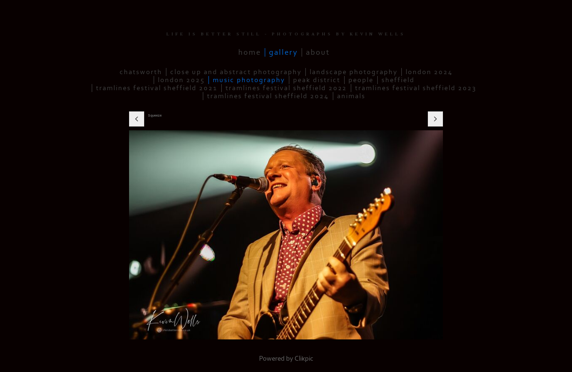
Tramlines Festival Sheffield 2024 (268, 96)
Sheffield (398, 80)
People (360, 80)
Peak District (316, 80)
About (318, 52)
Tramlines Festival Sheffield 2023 (416, 88)
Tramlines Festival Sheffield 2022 (286, 88)
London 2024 (429, 72)
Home (249, 52)
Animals (351, 96)
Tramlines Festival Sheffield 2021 (156, 88)
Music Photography (249, 80)
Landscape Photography (354, 72)
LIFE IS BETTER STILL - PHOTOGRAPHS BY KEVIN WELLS (286, 34)
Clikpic (304, 359)
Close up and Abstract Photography (236, 72)
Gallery (283, 52)
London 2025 (181, 80)
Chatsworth (141, 72)
